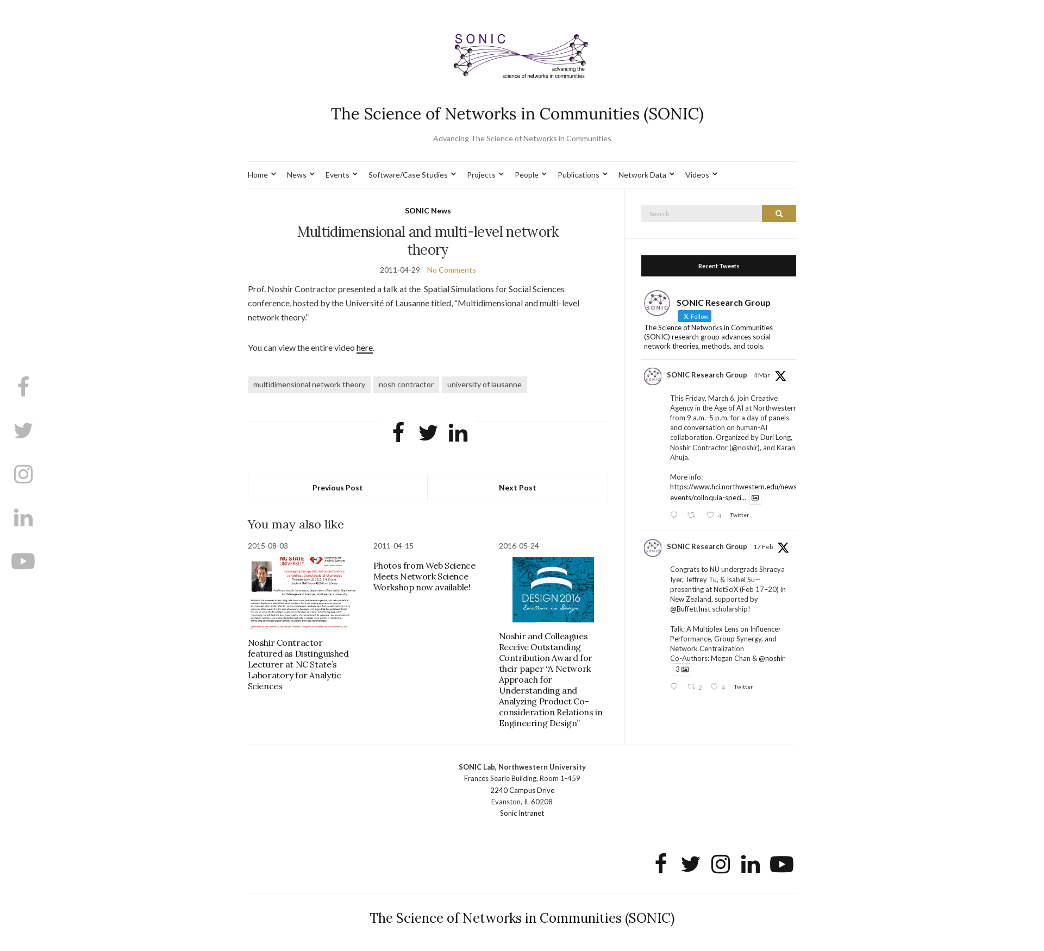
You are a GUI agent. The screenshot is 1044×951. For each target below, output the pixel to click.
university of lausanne (484, 384)
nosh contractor (406, 384)
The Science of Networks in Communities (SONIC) (522, 918)
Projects (481, 174)
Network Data (642, 174)
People (527, 174)
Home (258, 174)
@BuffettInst (690, 608)
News (297, 174)
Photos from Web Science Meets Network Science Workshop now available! (424, 576)
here (365, 347)
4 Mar (761, 375)
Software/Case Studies (408, 174)
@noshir (772, 658)
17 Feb (763, 547)
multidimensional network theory (309, 384)
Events (337, 174)
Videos (697, 174)
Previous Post (337, 487)
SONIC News (428, 210)
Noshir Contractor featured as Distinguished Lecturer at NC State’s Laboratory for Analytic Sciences (298, 664)
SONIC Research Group (707, 374)
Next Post (517, 487)
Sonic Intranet (522, 813)
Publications (578, 174)
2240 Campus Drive (522, 790)
